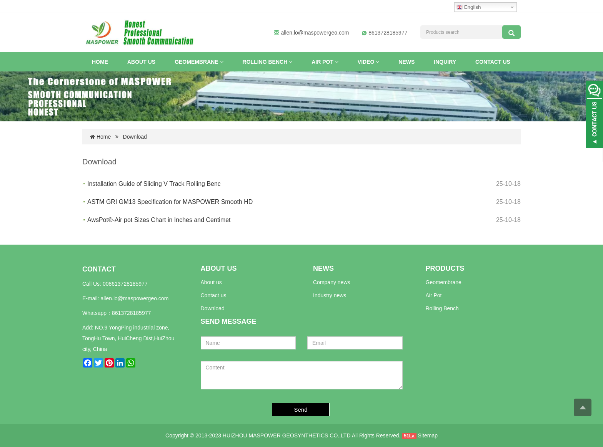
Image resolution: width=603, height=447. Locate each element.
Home (100, 62)
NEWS (323, 268)
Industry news (329, 295)
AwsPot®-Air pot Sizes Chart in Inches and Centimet (159, 220)
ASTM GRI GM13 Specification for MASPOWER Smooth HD (170, 202)
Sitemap (428, 435)
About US (141, 62)
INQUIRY (445, 62)
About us (211, 282)
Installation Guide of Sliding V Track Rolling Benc (154, 183)
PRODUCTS (445, 268)
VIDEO (368, 62)
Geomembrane (199, 62)
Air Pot (324, 62)
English (468, 7)
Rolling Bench (268, 62)
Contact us (492, 62)
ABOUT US (219, 268)
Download (135, 137)
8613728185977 (131, 313)
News (406, 62)
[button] (221, 62)
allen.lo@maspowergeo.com (315, 33)
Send (301, 409)
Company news (331, 282)
